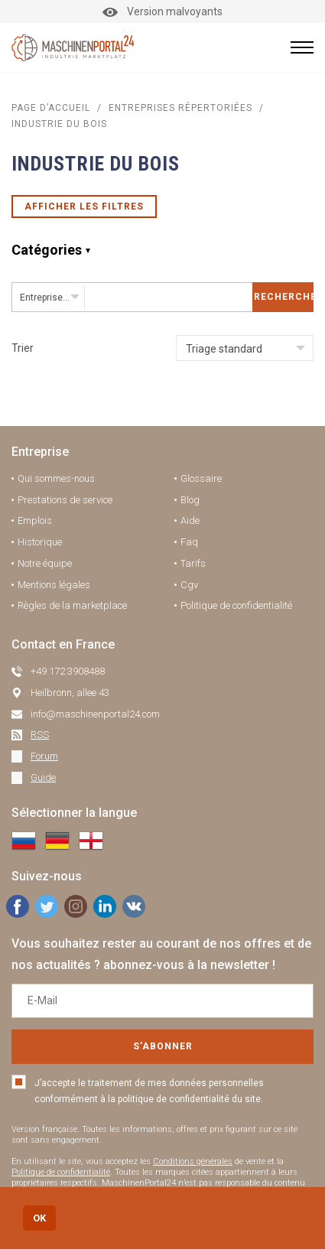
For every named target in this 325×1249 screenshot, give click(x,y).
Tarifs (193, 563)
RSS (40, 734)
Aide (190, 520)
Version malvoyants (162, 11)
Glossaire (201, 478)
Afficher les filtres (84, 206)
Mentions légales (54, 584)
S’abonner (163, 1046)
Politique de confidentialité (236, 605)
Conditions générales (192, 1161)
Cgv (189, 584)
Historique (40, 542)
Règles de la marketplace (72, 605)
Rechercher (284, 296)
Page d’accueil (50, 107)
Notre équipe (45, 563)
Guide (43, 777)
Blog (190, 500)
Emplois (35, 520)
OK (39, 1218)
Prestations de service (65, 500)
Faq (189, 542)
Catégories (46, 250)
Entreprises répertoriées (180, 107)
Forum (44, 756)
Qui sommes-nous (56, 478)
